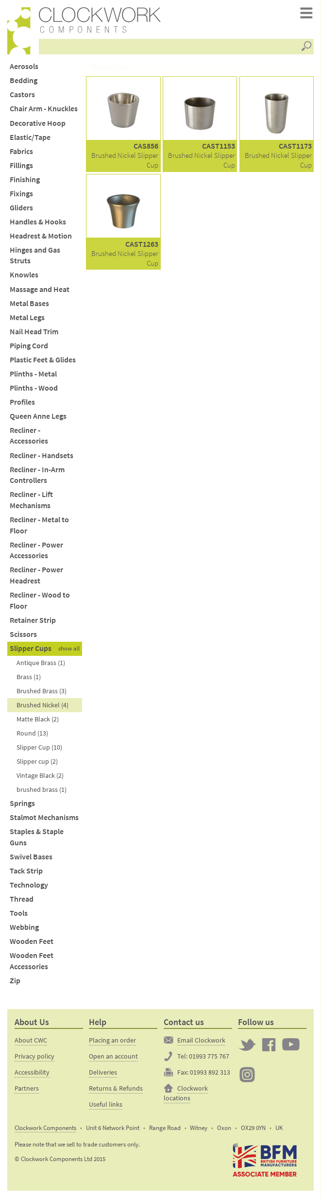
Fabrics (21, 151)
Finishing (25, 179)
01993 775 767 (209, 1056)
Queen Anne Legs (38, 416)
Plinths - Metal (33, 374)
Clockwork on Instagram (247, 1074)
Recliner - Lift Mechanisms (31, 500)
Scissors (23, 634)
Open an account (113, 1056)
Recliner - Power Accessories (36, 550)
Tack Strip (26, 871)
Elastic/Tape (30, 137)
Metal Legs (27, 317)
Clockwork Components (45, 1128)
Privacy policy (34, 1056)
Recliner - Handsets (41, 455)
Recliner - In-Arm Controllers (37, 475)
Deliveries (103, 1072)
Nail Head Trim (34, 331)
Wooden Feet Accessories (31, 961)
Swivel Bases (31, 857)
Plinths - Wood (34, 388)
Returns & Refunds (116, 1088)
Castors (22, 94)
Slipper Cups (30, 648)
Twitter (247, 1044)
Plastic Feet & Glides (43, 360)
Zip (15, 981)
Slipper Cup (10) (39, 747)
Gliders (21, 208)
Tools (19, 913)
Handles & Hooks (38, 222)
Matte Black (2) (38, 719)
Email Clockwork (201, 1040)
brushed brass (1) (42, 789)
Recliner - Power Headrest (36, 575)
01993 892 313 (210, 1072)
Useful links (105, 1104)
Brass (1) (29, 677)
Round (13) (32, 733)
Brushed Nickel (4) (42, 705)
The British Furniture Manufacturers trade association (265, 1160)
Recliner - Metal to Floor (39, 525)
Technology (29, 885)
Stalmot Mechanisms (44, 817)
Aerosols (24, 66)
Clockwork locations (186, 1093)
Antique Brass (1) (41, 662)
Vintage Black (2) (40, 775)
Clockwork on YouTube (291, 1044)
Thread (22, 899)
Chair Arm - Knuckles (44, 108)
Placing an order (112, 1040)
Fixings (21, 193)
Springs (22, 803)
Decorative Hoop (38, 123)
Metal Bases (29, 303)
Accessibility (32, 1072)
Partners (27, 1088)
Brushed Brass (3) (42, 691)
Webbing (24, 927)
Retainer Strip (33, 620)
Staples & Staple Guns (37, 837)
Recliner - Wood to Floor (40, 600)
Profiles (22, 402)
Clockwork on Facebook (269, 1044)
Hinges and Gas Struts (35, 255)
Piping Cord (29, 346)
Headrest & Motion (41, 236)
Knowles (24, 275)
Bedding (23, 80)
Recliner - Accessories (29, 435)
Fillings (21, 165)
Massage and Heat (39, 289)
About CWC (31, 1040)
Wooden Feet (31, 941)
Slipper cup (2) (37, 761)
